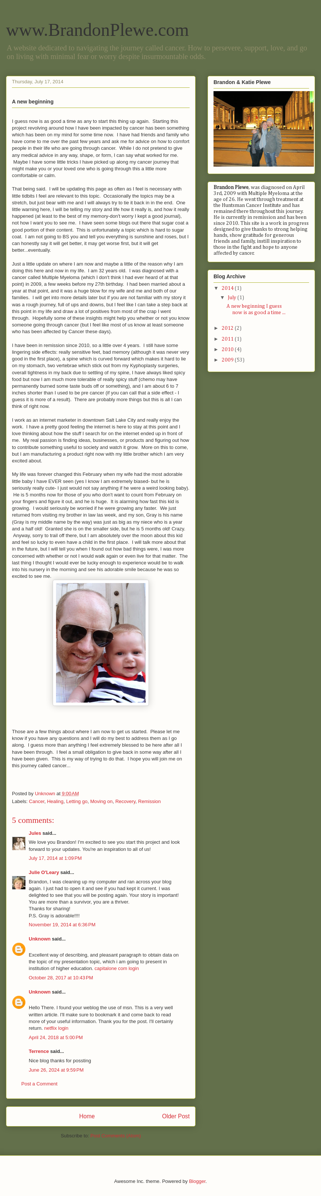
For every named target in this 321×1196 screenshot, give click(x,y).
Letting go (76, 801)
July (232, 297)
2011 (228, 339)
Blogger (197, 1181)
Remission (149, 801)
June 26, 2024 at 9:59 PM (56, 1070)
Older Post (176, 1116)
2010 (228, 349)
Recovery (125, 801)
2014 (228, 288)
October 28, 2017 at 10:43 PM (61, 977)
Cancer (36, 801)
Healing (55, 801)
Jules (35, 833)
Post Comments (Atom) (115, 1135)
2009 (228, 360)
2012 (228, 328)
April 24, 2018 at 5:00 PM (56, 1037)
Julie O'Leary (44, 872)
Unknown (40, 939)
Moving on (101, 801)
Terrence (39, 1051)
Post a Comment (39, 1084)
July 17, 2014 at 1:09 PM (55, 858)
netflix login (56, 1028)
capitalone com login (116, 968)
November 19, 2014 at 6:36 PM (62, 924)
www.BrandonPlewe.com (97, 30)
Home (87, 1116)
